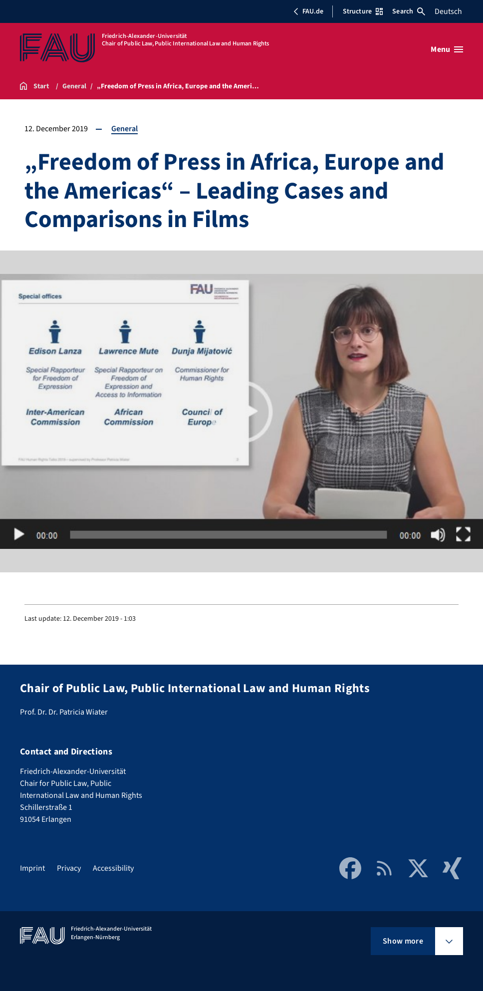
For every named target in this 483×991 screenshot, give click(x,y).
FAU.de (308, 11)
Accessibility (113, 868)
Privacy (69, 868)
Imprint (32, 868)
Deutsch (448, 11)
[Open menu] (447, 49)
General (124, 128)
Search (408, 11)
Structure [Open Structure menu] (363, 11)
